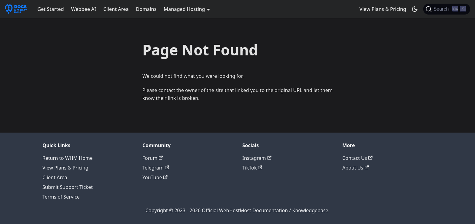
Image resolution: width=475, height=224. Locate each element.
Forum (152, 158)
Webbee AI (83, 9)
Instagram (256, 158)
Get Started (51, 9)
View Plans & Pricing (382, 9)
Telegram (155, 167)
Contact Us (357, 158)
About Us (355, 167)
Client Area (116, 9)
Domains (146, 9)
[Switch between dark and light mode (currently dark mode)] (415, 9)
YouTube (155, 177)
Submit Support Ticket (67, 187)
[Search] (446, 9)
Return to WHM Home (67, 158)
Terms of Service (61, 196)
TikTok (252, 167)
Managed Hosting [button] (184, 9)
